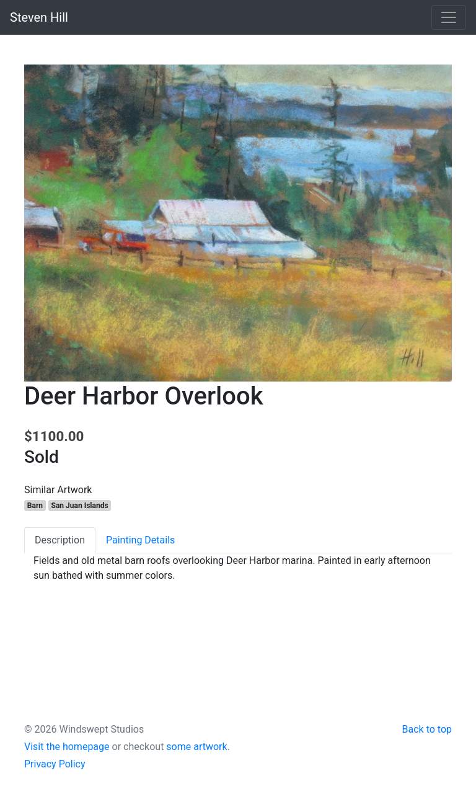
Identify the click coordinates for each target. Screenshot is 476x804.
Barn (35, 505)
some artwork (196, 747)
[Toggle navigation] (448, 17)
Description (60, 540)
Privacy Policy (55, 764)
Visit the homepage (67, 747)
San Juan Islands (79, 505)
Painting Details (140, 540)
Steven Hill (39, 17)
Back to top (427, 729)
